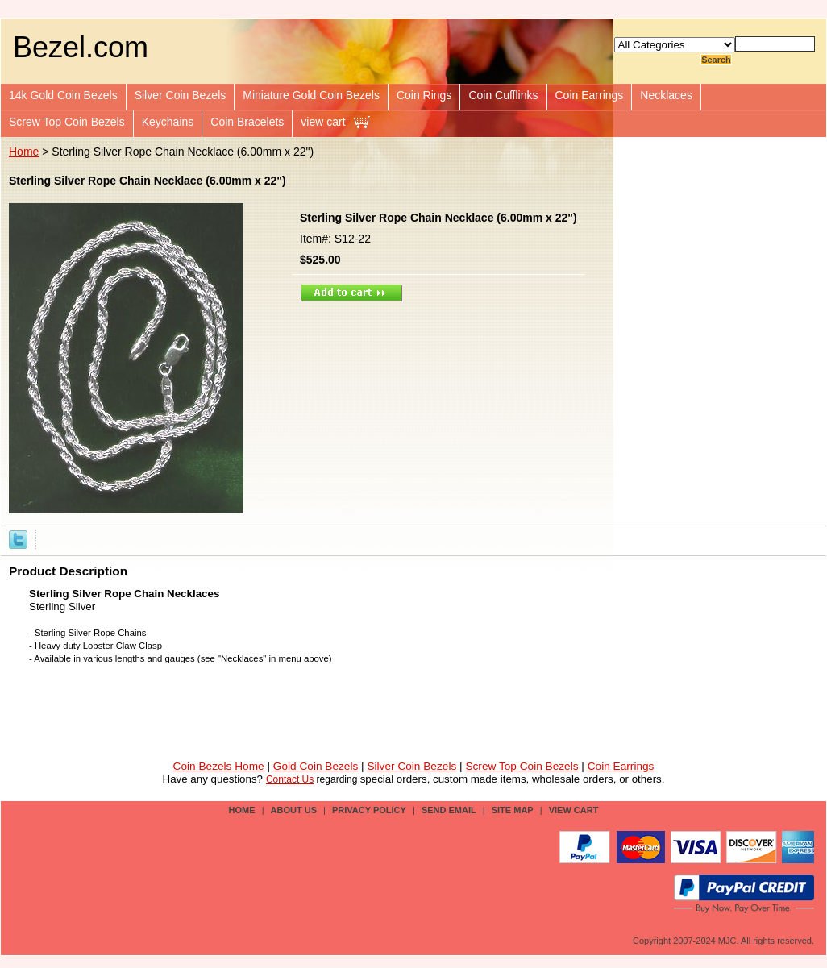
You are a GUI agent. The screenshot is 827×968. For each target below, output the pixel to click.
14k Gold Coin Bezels (63, 95)
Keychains (168, 121)
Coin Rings (424, 95)
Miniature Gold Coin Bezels (311, 95)
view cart (323, 121)
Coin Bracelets (247, 121)
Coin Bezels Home (218, 766)
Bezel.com (80, 47)
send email (449, 810)
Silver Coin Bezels (180, 95)
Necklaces (666, 95)
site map (513, 810)
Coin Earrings (589, 95)
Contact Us (290, 779)
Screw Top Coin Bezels (67, 121)
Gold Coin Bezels (316, 766)
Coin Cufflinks (503, 95)
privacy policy (369, 810)
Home (24, 151)
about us (294, 810)
